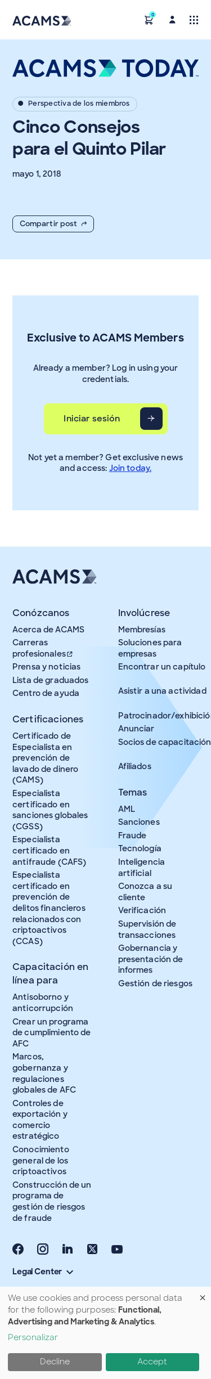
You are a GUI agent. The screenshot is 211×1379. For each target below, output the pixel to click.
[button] (149, 19)
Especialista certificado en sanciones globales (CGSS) (50, 810)
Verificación (142, 910)
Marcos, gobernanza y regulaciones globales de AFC (44, 1073)
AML (126, 809)
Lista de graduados (50, 680)
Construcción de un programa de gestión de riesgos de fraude (52, 1201)
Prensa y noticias (46, 667)
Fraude (132, 835)
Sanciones (139, 822)
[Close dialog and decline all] (202, 1294)
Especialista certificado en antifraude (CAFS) (49, 850)
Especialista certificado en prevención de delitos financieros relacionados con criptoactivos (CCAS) (49, 908)
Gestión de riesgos (155, 983)
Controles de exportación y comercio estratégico (40, 1120)
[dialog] (105, 1333)
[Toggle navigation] (193, 19)
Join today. (130, 468)
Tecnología (139, 848)
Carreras (43, 648)
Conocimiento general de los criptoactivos (40, 1160)
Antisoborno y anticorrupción (42, 1002)
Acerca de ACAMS (48, 630)
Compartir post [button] (53, 223)
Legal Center (42, 1271)
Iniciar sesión (92, 418)
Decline (55, 1361)
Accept (152, 1361)
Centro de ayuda (45, 693)
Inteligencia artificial (141, 867)
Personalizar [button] (33, 1337)
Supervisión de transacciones (147, 929)
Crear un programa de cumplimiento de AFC (51, 1033)
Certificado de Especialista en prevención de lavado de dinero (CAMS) (45, 758)
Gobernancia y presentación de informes (150, 959)
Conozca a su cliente (145, 891)
